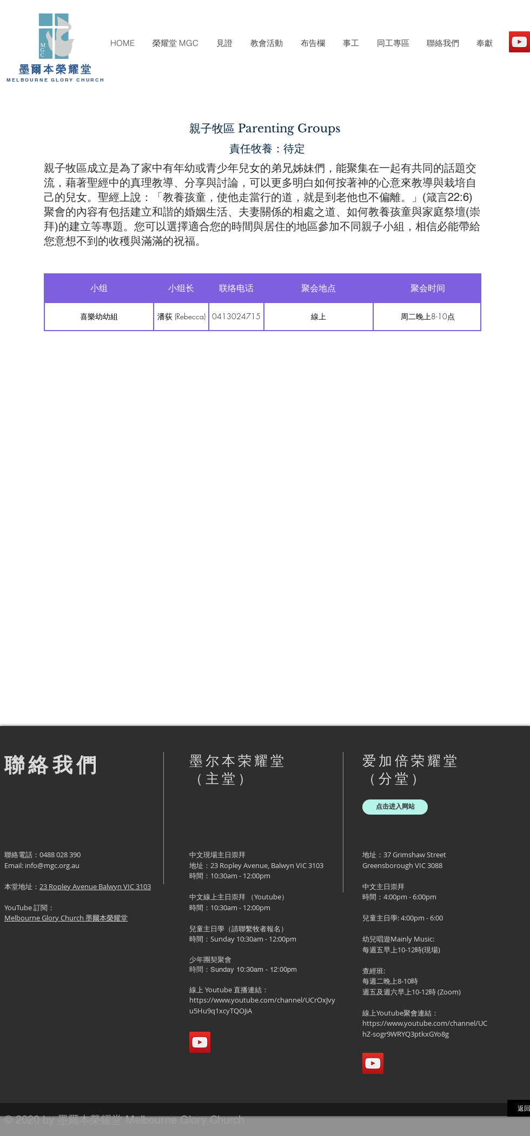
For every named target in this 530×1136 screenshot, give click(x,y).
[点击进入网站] (395, 807)
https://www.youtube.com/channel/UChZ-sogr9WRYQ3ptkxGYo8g (424, 1028)
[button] (175, 43)
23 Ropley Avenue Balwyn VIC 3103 (95, 886)
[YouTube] (519, 41)
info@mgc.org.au (52, 865)
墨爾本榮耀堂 (56, 69)
